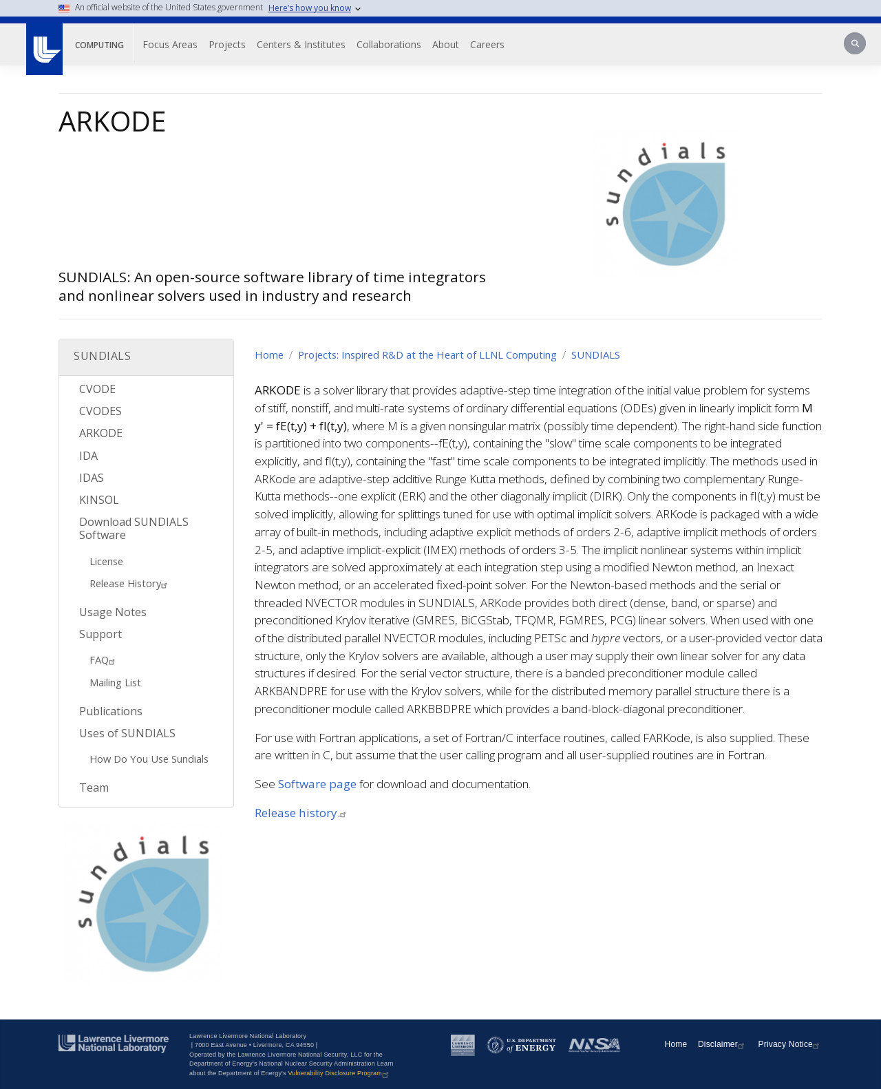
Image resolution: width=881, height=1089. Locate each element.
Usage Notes (113, 612)
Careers (487, 44)
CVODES (100, 411)
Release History (130, 583)
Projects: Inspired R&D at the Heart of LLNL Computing (427, 354)
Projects (227, 44)
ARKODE (101, 433)
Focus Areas (170, 44)
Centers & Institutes (301, 44)
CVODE (97, 389)
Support (100, 634)
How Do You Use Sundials (149, 758)
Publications (110, 711)
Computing (99, 45)
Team (94, 787)
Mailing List (115, 682)
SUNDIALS (595, 354)
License (106, 561)
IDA (88, 455)
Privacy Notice (790, 1044)
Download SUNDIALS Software (134, 528)
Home (269, 354)
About (445, 44)
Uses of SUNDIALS (127, 733)
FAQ (103, 659)
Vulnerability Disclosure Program (340, 1073)
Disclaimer (722, 1044)
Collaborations (389, 44)
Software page (317, 784)
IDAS (91, 477)
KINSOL (99, 499)
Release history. (302, 813)
